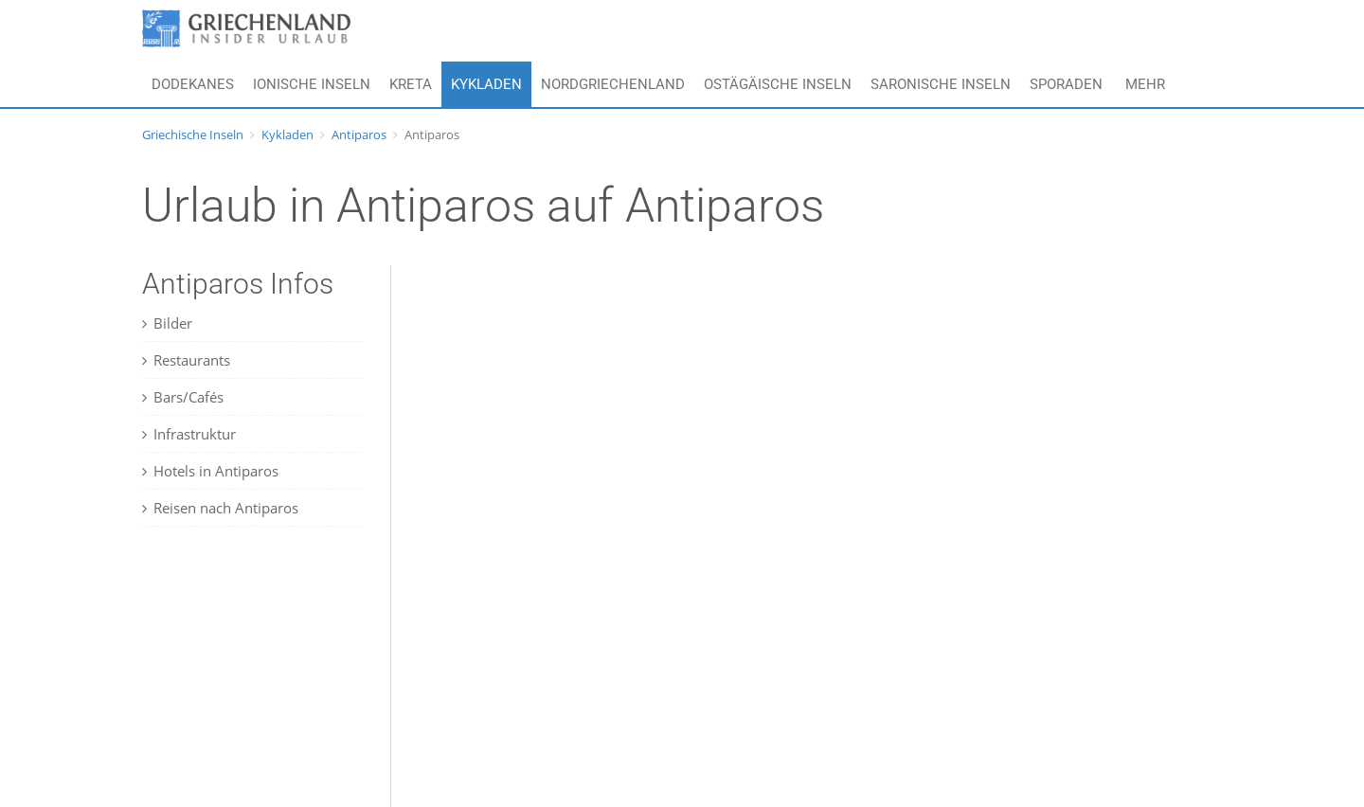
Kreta (410, 84)
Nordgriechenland (613, 84)
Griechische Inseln (192, 134)
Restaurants (186, 359)
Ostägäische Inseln (778, 84)
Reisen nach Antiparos (220, 507)
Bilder (167, 323)
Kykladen (486, 84)
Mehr (1145, 84)
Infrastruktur (189, 433)
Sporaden (1066, 84)
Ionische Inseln (311, 84)
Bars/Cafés (183, 396)
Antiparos (359, 134)
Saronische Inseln (940, 84)
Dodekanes (193, 84)
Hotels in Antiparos (210, 470)
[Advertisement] (260, 683)
